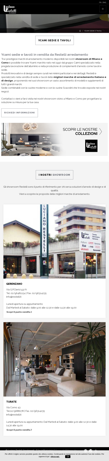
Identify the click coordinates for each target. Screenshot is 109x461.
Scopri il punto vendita (19, 312)
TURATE (11, 401)
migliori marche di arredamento (73, 194)
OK (67, 457)
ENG (104, 2)
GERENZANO (14, 283)
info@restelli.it (13, 296)
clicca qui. (55, 456)
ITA (100, 2)
